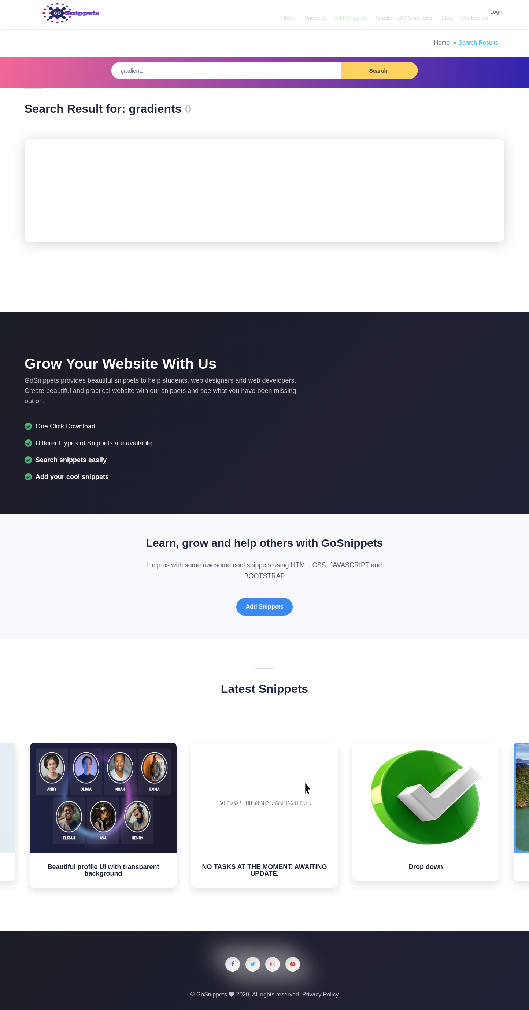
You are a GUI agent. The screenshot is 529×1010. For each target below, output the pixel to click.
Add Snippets (346, 14)
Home (287, 14)
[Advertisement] (264, 190)
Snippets (312, 14)
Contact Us (466, 14)
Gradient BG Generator (398, 14)
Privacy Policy (320, 994)
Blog (439, 14)
